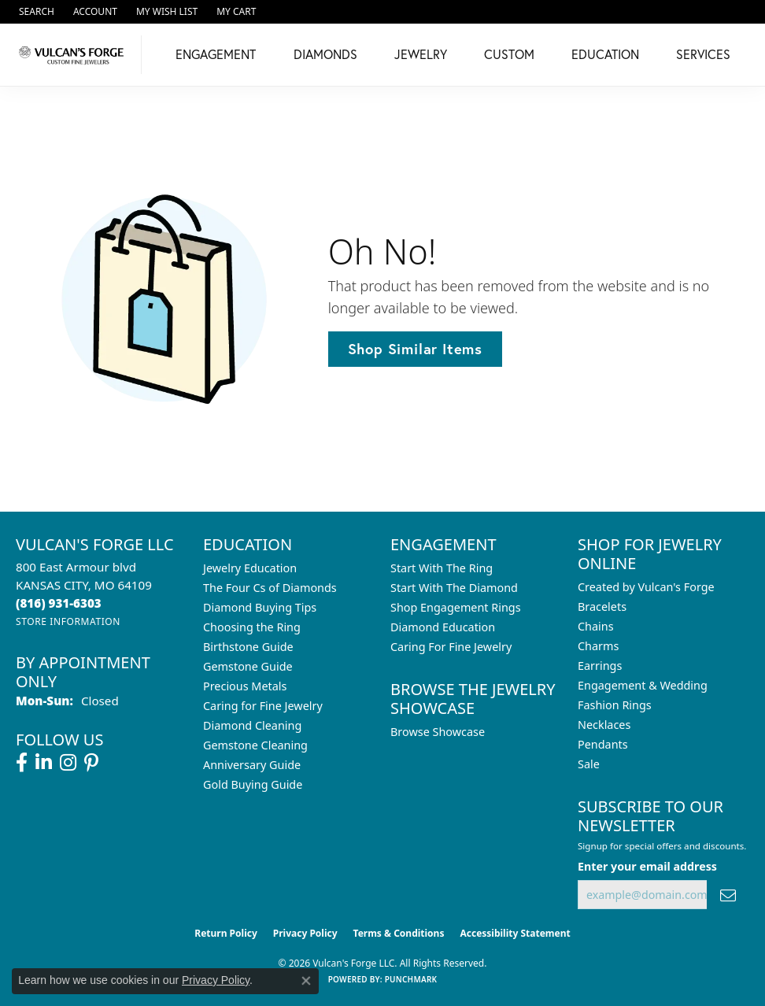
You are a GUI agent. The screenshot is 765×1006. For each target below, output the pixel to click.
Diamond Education (442, 627)
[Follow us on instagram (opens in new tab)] (68, 762)
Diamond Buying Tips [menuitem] (259, 607)
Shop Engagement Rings (455, 607)
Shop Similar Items (415, 348)
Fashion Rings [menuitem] (615, 704)
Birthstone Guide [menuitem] (248, 646)
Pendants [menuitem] (603, 744)
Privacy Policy (305, 933)
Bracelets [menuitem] (602, 606)
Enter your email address (647, 866)
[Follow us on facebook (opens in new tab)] (22, 762)
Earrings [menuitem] (600, 665)
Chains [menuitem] (596, 626)
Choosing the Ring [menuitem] (252, 627)
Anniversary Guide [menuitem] (252, 764)
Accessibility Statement (515, 933)
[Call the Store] (59, 603)
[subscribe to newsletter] (728, 894)
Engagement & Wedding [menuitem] (643, 685)
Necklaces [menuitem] (604, 724)
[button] (35, 12)
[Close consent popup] (306, 981)
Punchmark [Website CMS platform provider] (411, 979)
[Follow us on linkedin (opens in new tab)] (43, 762)
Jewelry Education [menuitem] (250, 567)
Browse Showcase (437, 731)
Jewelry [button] (420, 54)
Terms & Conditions (399, 933)
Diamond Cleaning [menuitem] (252, 725)
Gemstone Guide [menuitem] (248, 666)
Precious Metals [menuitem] (244, 686)
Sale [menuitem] (589, 763)
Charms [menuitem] (598, 645)
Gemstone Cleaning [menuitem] (255, 745)
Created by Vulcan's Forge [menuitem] (646, 586)
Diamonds (325, 54)
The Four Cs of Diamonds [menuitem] (270, 587)
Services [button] (703, 54)
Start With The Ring (441, 567)
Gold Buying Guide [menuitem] (252, 784)
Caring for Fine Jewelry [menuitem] (263, 705)
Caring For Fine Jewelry (451, 646)
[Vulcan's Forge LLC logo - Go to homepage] (75, 54)
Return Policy (225, 933)
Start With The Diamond (454, 587)
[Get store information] (68, 621)
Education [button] (605, 54)
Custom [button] (509, 54)
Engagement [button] (216, 54)
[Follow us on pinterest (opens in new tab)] (91, 762)
